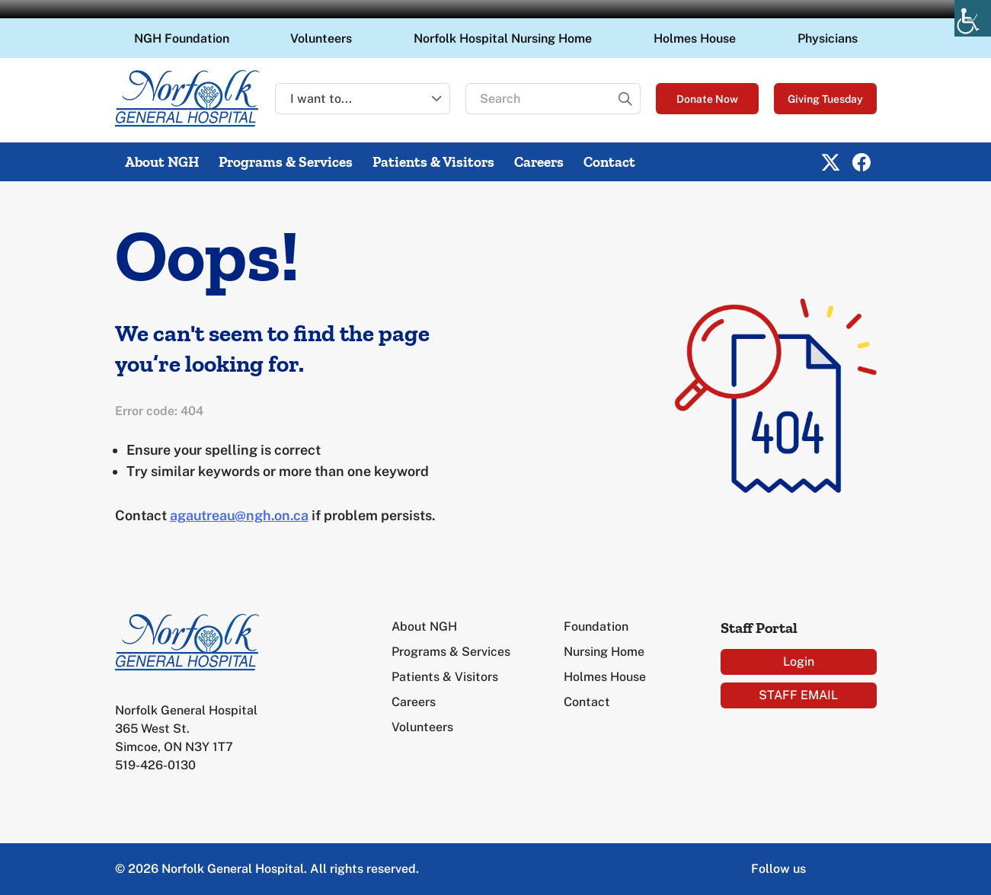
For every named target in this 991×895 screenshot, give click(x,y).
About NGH (162, 162)
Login (798, 661)
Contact (609, 162)
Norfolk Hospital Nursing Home (503, 38)
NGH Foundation (181, 38)
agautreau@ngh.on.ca (239, 515)
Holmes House (695, 38)
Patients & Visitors (433, 162)
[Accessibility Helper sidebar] (972, 18)
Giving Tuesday (825, 99)
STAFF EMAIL (798, 695)
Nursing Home (604, 651)
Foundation (596, 626)
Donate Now (707, 99)
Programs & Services (286, 162)
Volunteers (321, 38)
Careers (539, 162)
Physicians (828, 38)
